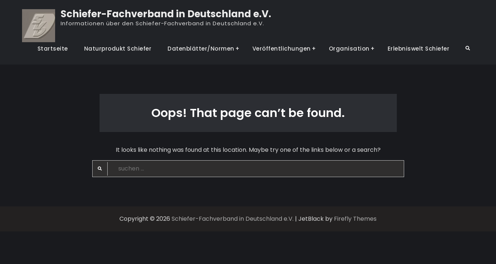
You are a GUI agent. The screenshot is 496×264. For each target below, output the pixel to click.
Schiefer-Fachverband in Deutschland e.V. (166, 14)
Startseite (52, 48)
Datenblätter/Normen (201, 48)
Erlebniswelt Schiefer (419, 48)
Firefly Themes (355, 218)
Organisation (349, 48)
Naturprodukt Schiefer (118, 48)
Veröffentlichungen (281, 48)
